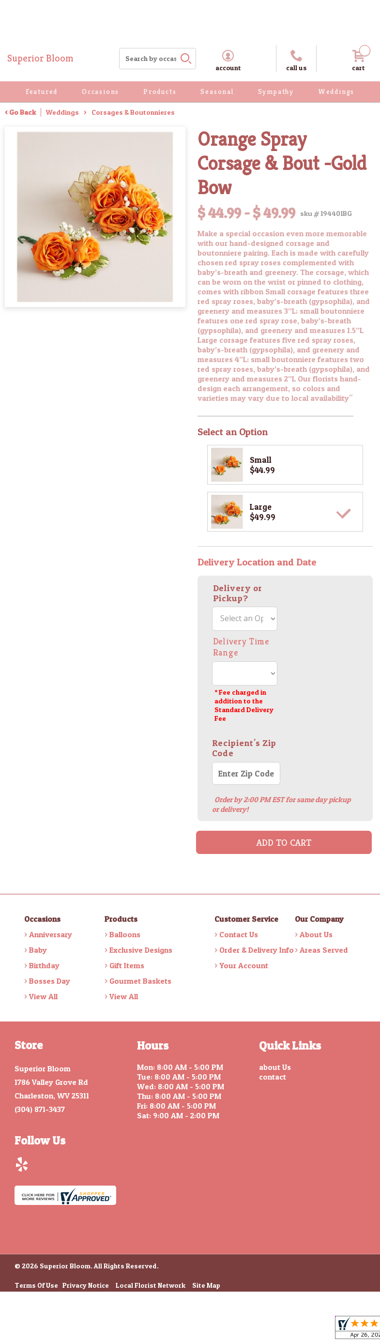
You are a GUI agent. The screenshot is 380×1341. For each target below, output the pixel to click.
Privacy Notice (85, 1286)
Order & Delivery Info (256, 950)
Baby (38, 950)
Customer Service (246, 919)
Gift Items (126, 965)
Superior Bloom (40, 58)
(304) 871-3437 (40, 1109)
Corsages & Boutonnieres (133, 112)
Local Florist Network (150, 1286)
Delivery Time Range (241, 647)
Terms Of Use (36, 1286)
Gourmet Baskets (140, 981)
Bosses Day (49, 981)
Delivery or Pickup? (237, 593)
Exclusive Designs (140, 950)
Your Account (243, 965)
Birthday (44, 965)
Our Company (319, 919)
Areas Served (324, 950)
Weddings (62, 112)
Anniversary (50, 934)
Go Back (22, 112)
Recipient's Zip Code (244, 748)
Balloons (124, 934)
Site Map (206, 1286)
